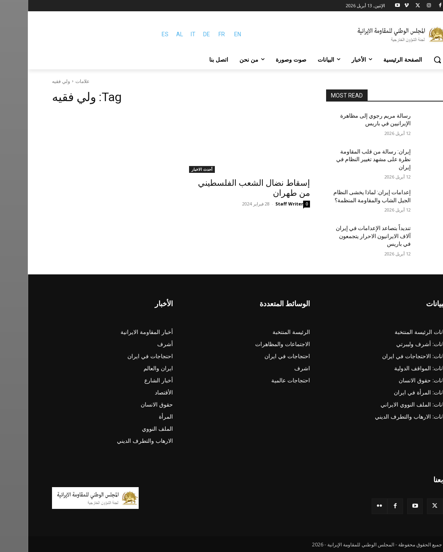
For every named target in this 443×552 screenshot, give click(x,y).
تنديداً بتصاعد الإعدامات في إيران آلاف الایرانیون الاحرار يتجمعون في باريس (345, 236)
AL (151, 34)
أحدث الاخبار (174, 169)
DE (178, 34)
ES (137, 34)
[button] (409, 59)
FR (194, 34)
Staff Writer (261, 204)
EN (209, 34)
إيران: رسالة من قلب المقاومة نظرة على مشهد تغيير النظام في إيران (345, 159)
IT (165, 34)
